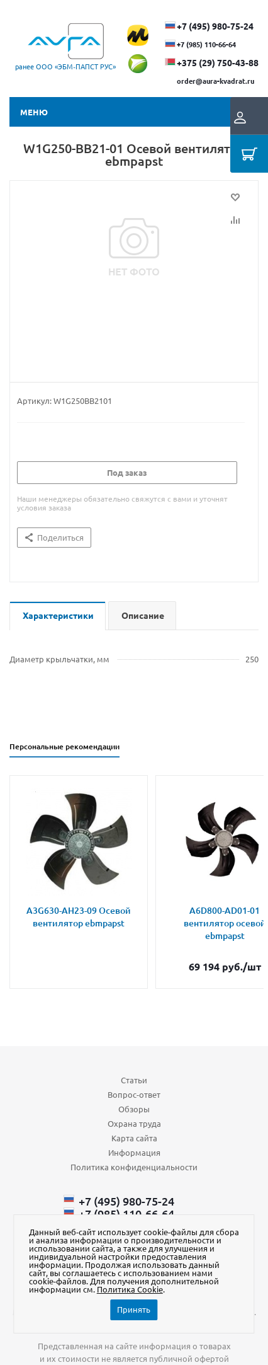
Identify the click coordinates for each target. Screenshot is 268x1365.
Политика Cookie (130, 1289)
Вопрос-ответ (134, 1094)
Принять (133, 1309)
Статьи (134, 1079)
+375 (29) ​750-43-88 (218, 62)
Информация (134, 1152)
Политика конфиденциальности (134, 1166)
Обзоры (134, 1108)
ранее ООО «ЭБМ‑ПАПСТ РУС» (65, 66)
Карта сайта (134, 1137)
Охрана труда (134, 1123)
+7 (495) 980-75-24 (215, 25)
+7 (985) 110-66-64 (206, 44)
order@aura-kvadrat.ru (215, 80)
